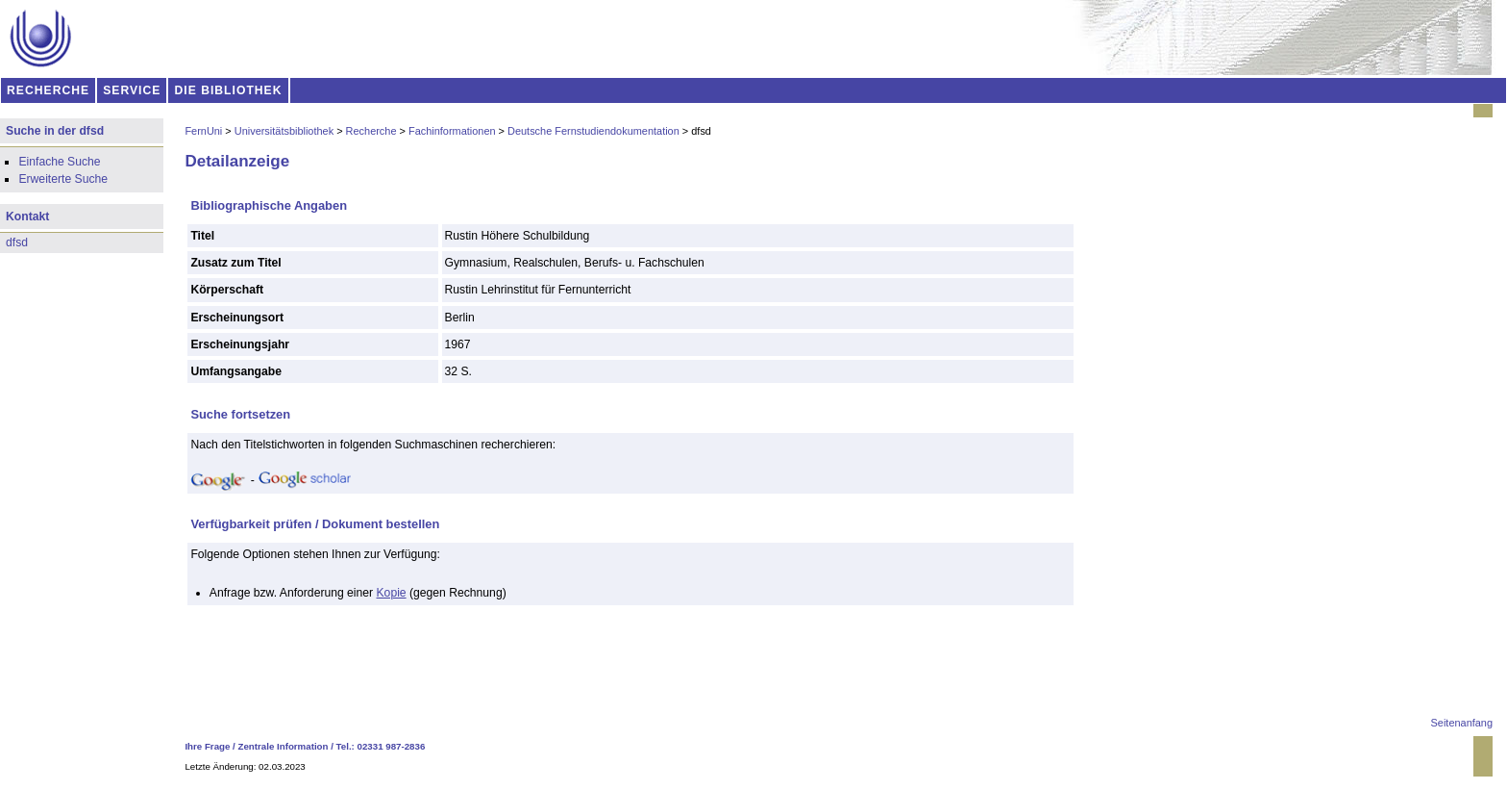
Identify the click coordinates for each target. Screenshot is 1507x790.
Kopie (392, 592)
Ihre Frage (207, 746)
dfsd (17, 242)
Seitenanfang (1462, 722)
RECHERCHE (48, 90)
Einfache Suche (59, 161)
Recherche (371, 131)
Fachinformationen (452, 131)
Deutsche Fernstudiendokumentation (593, 131)
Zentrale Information (283, 746)
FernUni (203, 131)
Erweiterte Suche (63, 179)
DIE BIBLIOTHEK (229, 90)
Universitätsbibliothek (284, 131)
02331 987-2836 (392, 746)
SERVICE (132, 90)
